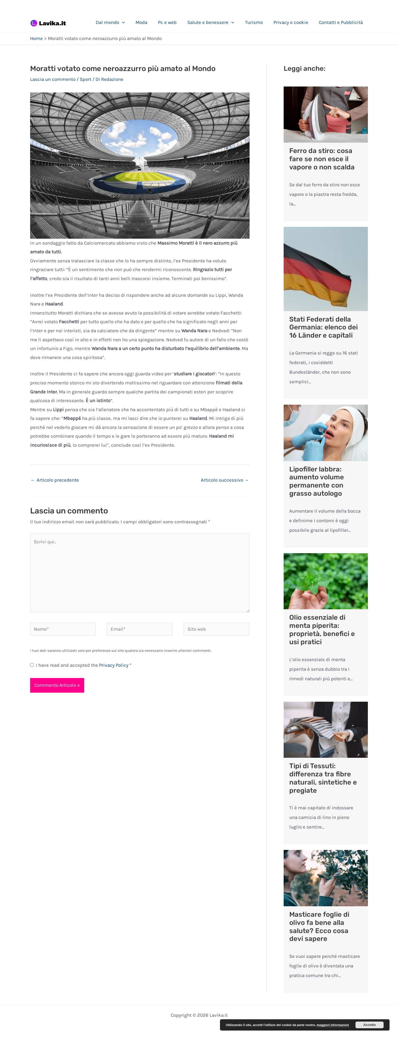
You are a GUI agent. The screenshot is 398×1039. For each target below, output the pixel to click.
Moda (148, 22)
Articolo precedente (55, 480)
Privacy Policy (114, 665)
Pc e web (172, 22)
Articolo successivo (225, 480)
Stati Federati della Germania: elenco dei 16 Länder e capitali (323, 327)
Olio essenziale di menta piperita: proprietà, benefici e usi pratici (322, 629)
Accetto (369, 1025)
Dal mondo (117, 22)
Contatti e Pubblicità (341, 22)
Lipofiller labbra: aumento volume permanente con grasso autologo (316, 481)
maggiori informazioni (333, 1025)
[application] (129, 22)
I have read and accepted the (81, 665)
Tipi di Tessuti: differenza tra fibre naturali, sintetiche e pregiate (323, 778)
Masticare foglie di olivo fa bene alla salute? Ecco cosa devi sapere (319, 926)
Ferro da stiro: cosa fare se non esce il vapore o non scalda (322, 159)
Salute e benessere (214, 22)
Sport (85, 79)
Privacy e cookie (292, 22)
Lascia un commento (52, 79)
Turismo (257, 22)
